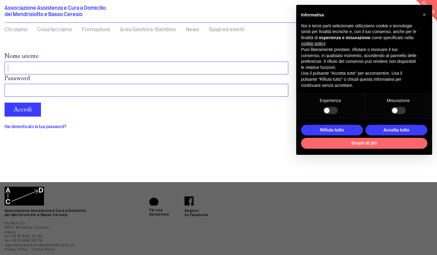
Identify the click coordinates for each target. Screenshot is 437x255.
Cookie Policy (43, 249)
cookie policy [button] (313, 43)
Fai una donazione (159, 212)
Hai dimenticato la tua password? (35, 126)
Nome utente (22, 56)
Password (17, 78)
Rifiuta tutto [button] (332, 129)
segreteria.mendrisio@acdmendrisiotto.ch (40, 245)
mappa (10, 232)
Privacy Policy (16, 249)
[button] (424, 14)
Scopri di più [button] (364, 143)
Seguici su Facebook (196, 212)
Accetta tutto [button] (396, 129)
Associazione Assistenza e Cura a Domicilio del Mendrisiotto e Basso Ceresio (55, 11)
